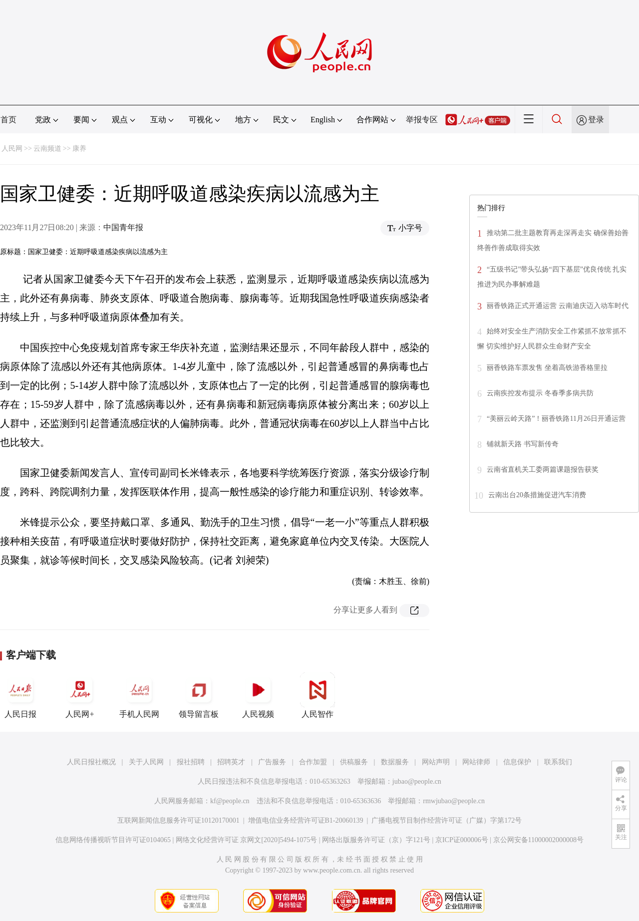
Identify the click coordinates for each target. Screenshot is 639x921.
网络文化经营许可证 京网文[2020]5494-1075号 (247, 840)
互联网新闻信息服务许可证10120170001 (178, 820)
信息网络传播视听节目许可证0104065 (113, 840)
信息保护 (517, 762)
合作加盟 (313, 762)
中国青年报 (123, 227)
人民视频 (258, 695)
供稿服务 (354, 762)
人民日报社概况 (91, 762)
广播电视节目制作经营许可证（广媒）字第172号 (446, 820)
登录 (596, 119)
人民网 (11, 148)
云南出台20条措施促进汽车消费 (537, 495)
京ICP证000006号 (461, 840)
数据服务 (395, 762)
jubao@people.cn (416, 781)
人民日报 (20, 695)
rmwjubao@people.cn (454, 801)
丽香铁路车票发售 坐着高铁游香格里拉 (547, 367)
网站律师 (476, 762)
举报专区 (422, 119)
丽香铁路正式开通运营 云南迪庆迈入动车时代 (558, 305)
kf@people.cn (230, 801)
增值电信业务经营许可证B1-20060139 (305, 820)
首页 (8, 119)
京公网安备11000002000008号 (538, 840)
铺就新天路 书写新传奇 (523, 444)
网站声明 (436, 762)
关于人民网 (146, 762)
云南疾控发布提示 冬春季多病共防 (540, 393)
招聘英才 (231, 762)
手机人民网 (139, 695)
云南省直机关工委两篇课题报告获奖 (543, 469)
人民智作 (317, 695)
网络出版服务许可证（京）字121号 (376, 840)
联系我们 (558, 762)
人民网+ (79, 695)
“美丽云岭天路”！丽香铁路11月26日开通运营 (556, 418)
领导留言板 (199, 695)
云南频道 (47, 148)
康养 (79, 148)
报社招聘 (191, 762)
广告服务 (272, 762)
